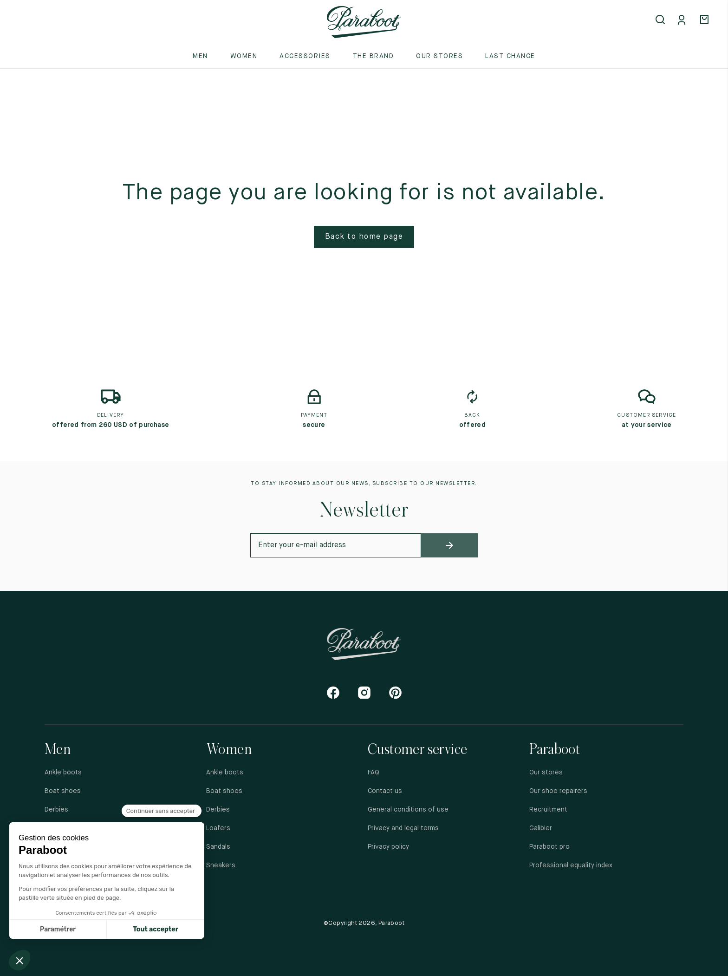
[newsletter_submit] (449, 545)
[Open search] (661, 20)
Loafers (218, 828)
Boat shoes (63, 791)
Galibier (540, 828)
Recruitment (548, 809)
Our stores (439, 56)
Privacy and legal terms (403, 828)
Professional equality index (570, 865)
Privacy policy (388, 847)
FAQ (373, 772)
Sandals (218, 847)
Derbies (56, 809)
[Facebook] (333, 692)
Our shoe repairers (558, 791)
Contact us (385, 791)
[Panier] (705, 20)
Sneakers (220, 865)
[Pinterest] (395, 692)
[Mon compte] (683, 20)
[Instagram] (364, 692)
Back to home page (364, 237)
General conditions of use (408, 809)
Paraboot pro (549, 847)
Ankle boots (63, 772)
